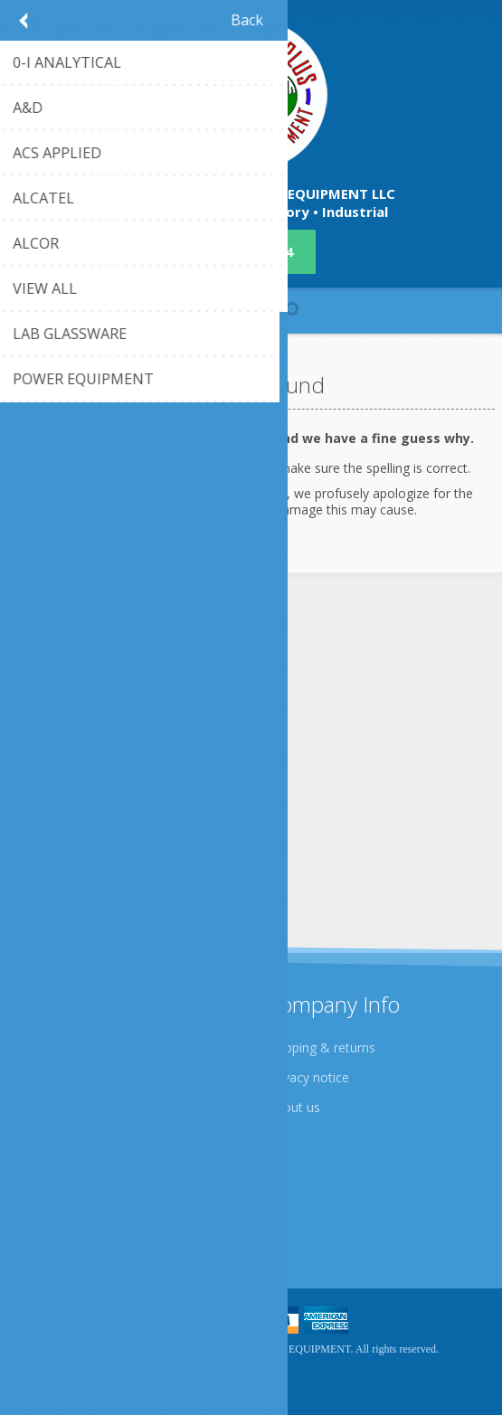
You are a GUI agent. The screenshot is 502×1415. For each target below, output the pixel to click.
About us (294, 1107)
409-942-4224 (251, 251)
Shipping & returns (321, 1047)
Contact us (57, 1194)
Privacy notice (308, 1077)
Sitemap (49, 1223)
